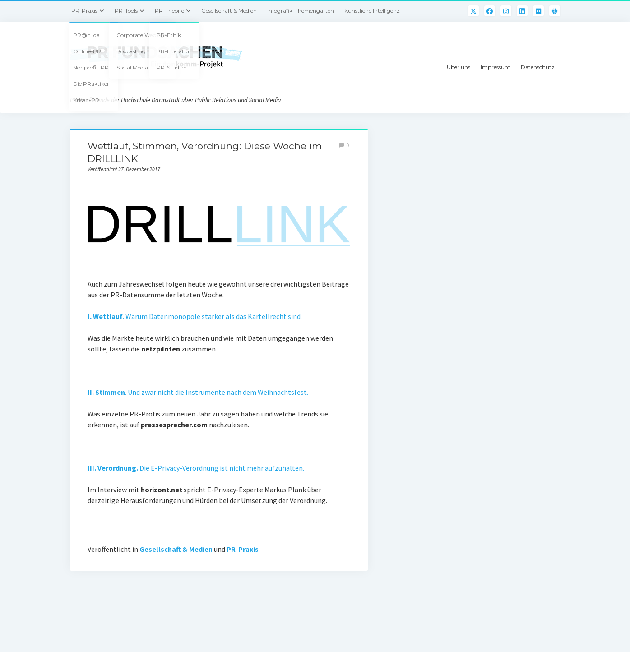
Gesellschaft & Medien (229, 10)
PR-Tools (126, 10)
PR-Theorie (169, 10)
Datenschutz (538, 67)
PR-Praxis (84, 10)
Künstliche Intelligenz (372, 10)
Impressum (495, 67)
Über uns (458, 67)
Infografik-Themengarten (300, 10)
